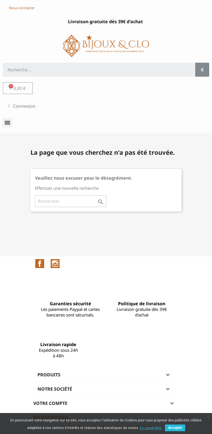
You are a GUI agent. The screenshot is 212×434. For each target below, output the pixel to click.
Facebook (39, 263)
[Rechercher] (70, 201)
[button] (22, 8)
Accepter (175, 428)
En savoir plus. (151, 428)
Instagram (55, 263)
